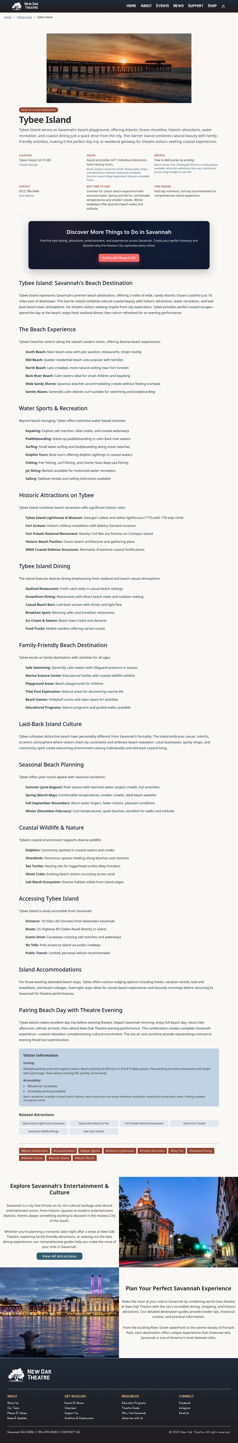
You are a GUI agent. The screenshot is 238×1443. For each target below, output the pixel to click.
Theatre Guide (130, 1408)
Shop (212, 6)
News (179, 6)
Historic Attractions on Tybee (56, 495)
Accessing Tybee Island (49, 898)
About (146, 6)
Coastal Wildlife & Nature (51, 827)
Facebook (185, 1403)
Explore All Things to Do (119, 258)
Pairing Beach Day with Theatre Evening (70, 1010)
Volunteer (70, 1408)
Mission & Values (17, 1413)
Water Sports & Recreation (53, 408)
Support (196, 6)
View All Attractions (59, 1256)
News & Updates (17, 1418)
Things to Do (24, 17)
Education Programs (134, 1403)
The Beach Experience (47, 329)
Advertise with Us (132, 1418)
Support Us (71, 1413)
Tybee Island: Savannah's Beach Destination (76, 283)
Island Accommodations (50, 969)
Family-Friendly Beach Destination (63, 645)
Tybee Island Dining (44, 566)
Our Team (13, 1408)
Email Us (184, 1413)
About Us (12, 1403)
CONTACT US (70, 1432)
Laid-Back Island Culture (50, 724)
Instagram (185, 1408)
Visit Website (26, 195)
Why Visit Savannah (134, 1413)
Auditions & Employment (79, 1418)
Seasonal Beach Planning (51, 764)
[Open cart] (223, 6)
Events (162, 6)
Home (131, 6)
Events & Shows (74, 1403)
